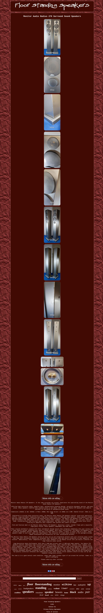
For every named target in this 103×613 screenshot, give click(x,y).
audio (80, 592)
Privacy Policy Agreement (52, 609)
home (66, 593)
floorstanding (43, 584)
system (82, 589)
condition (17, 593)
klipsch (20, 585)
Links (52, 604)
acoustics (72, 589)
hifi (89, 584)
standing (40, 588)
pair (87, 592)
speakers (28, 592)
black (73, 592)
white (52, 595)
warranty (88, 589)
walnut (57, 588)
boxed (47, 595)
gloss (24, 585)
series (56, 595)
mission (20, 589)
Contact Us (52, 606)
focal (41, 595)
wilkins (67, 584)
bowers (58, 592)
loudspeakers (28, 588)
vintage (62, 595)
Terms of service (52, 612)
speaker (49, 592)
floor (30, 584)
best (75, 585)
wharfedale (39, 593)
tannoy (50, 589)
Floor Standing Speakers (52, 601)
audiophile (82, 585)
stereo (15, 585)
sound (15, 589)
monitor (56, 585)
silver (77, 589)
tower (64, 588)
